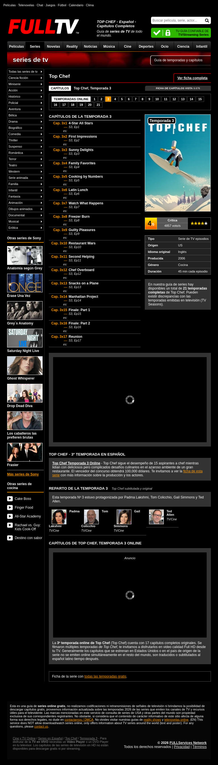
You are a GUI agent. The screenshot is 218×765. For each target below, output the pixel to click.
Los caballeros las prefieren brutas (25, 425)
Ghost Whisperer (25, 368)
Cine (127, 47)
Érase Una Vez (25, 286)
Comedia (15, 134)
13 (183, 99)
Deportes (146, 47)
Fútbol (62, 5)
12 (174, 99)
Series (35, 47)
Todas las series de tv (23, 71)
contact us (41, 726)
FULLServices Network (188, 743)
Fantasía (14, 196)
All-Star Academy (28, 516)
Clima (90, 5)
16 (55, 104)
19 (81, 104)
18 (72, 104)
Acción (13, 90)
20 (89, 104)
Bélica (13, 115)
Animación (16, 202)
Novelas (53, 47)
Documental (17, 215)
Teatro (13, 165)
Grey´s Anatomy (25, 313)
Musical (14, 221)
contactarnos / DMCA (78, 719)
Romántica (16, 152)
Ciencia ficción (18, 77)
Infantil (201, 47)
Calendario (76, 5)
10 (157, 99)
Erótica (13, 227)
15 (200, 99)
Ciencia (183, 47)
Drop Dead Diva (25, 396)
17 (64, 104)
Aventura (14, 109)
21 (98, 104)
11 (165, 99)
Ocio (165, 47)
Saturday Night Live (25, 341)
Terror (12, 159)
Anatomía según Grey (25, 258)
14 (191, 99)
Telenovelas (26, 5)
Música (109, 47)
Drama (13, 121)
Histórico (14, 96)
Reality (71, 47)
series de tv (30, 59)
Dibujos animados (21, 209)
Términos (199, 747)
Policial (13, 102)
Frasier (25, 455)
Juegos (50, 5)
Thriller (13, 140)
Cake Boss (23, 499)
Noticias (90, 47)
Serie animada (18, 177)
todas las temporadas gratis (105, 676)
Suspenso (15, 146)
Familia (13, 184)
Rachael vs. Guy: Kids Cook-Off (28, 527)
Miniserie (15, 84)
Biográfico (15, 127)
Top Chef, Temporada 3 (92, 88)
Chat (40, 5)
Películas (16, 47)
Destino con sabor (28, 538)
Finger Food (24, 508)
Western (14, 171)
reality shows (152, 719)
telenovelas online (176, 719)
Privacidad (182, 747)
